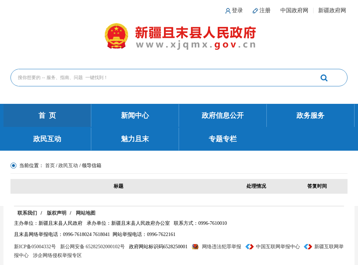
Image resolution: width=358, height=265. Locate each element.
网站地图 (85, 213)
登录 (237, 10)
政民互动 (47, 139)
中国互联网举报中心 (278, 246)
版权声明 (56, 213)
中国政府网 (294, 10)
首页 (50, 165)
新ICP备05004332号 (35, 246)
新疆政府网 (332, 10)
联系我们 (27, 213)
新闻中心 (135, 115)
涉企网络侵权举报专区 (57, 255)
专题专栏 (223, 139)
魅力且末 (135, 139)
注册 (265, 10)
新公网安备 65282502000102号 (92, 246)
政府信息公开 (223, 115)
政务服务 (310, 115)
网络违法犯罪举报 (221, 246)
